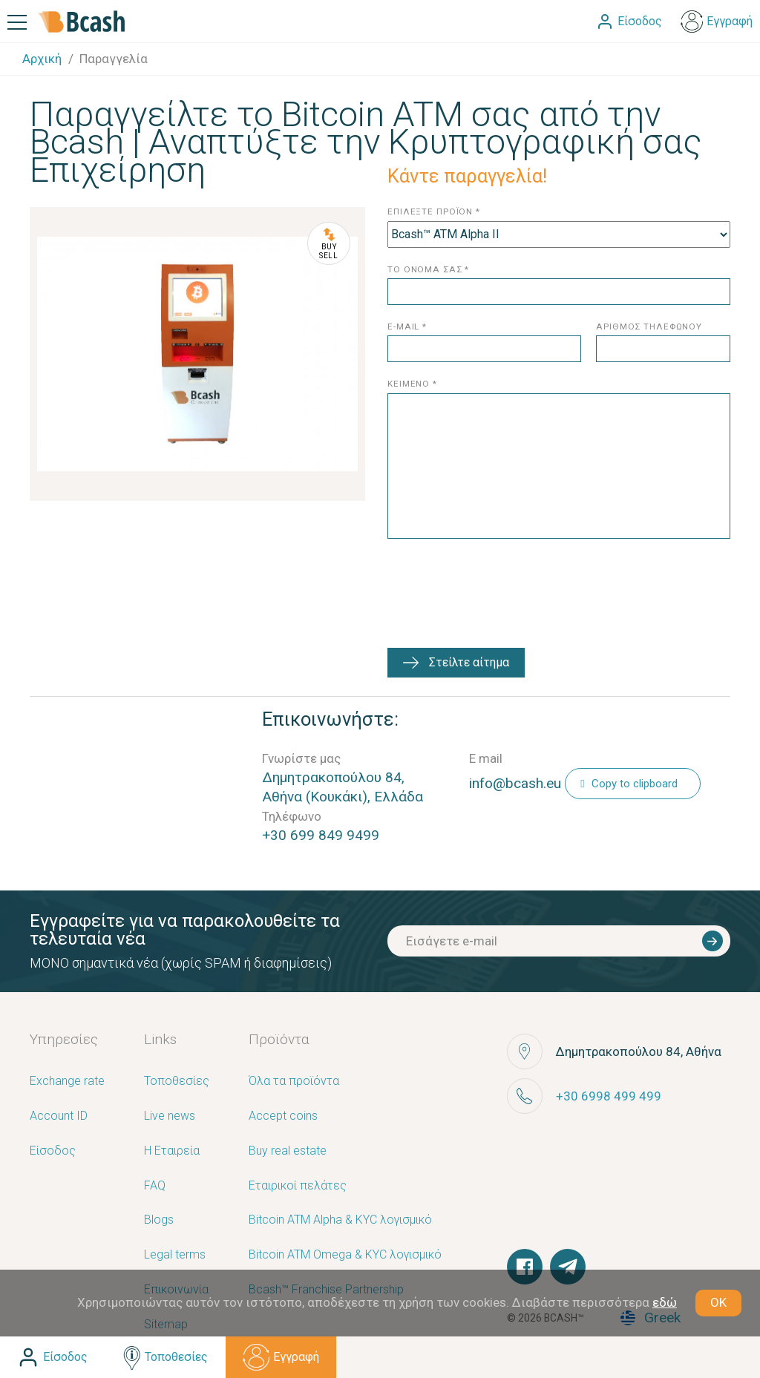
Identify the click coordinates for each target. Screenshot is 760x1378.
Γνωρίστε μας (301, 758)
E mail (485, 758)
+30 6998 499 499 (608, 1096)
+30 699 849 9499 (320, 835)
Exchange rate (67, 1081)
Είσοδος (53, 1151)
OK (718, 1302)
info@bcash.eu (515, 783)
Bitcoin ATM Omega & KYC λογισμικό (345, 1255)
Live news (169, 1116)
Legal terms (175, 1255)
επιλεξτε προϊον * (433, 212)
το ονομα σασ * (428, 269)
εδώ (664, 1302)
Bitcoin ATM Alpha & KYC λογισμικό (340, 1220)
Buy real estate (288, 1151)
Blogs (159, 1220)
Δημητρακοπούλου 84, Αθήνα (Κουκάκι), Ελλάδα (342, 787)
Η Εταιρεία (172, 1151)
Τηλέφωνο (291, 816)
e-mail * (407, 327)
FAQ (155, 1186)
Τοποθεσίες (176, 1081)
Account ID (59, 1116)
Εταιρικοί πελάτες (298, 1186)
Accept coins (283, 1116)
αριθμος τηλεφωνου (649, 327)
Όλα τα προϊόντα (294, 1081)
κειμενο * (412, 384)
